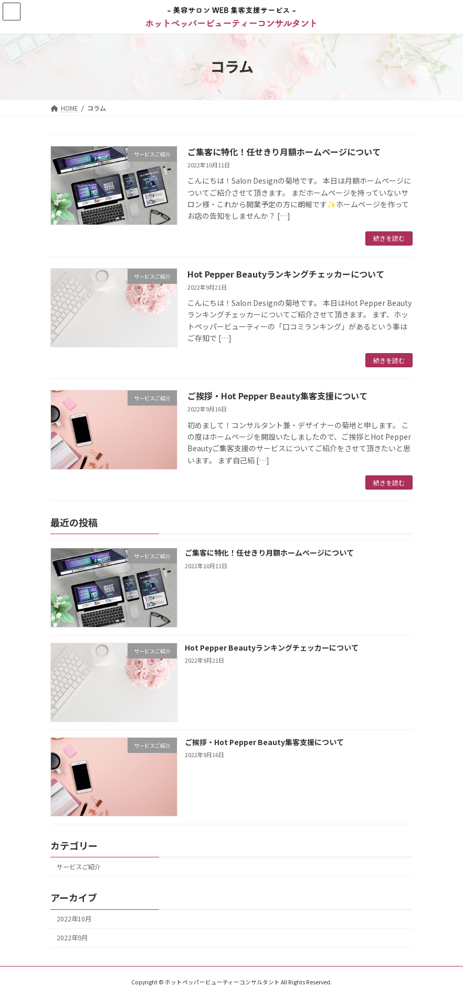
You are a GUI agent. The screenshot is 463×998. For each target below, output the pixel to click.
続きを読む (389, 237)
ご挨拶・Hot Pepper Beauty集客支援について (277, 395)
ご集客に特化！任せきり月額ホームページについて (284, 151)
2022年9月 (72, 938)
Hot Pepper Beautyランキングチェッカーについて (285, 274)
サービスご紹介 (79, 867)
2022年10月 (74, 918)
